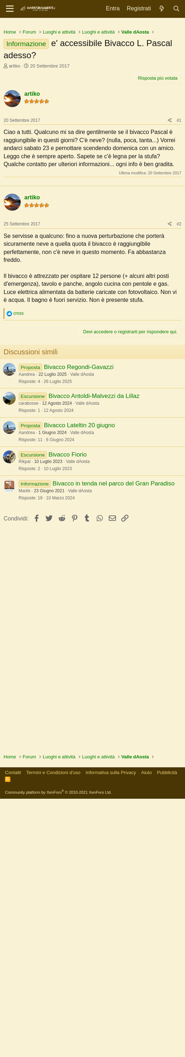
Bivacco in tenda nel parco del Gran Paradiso (114, 638)
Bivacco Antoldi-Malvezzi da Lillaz (93, 550)
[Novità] (162, 9)
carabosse (28, 557)
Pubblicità (167, 1030)
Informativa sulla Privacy (111, 1030)
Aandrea (27, 529)
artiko (14, 166)
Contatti (13, 1030)
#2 (179, 378)
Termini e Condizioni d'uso (53, 1030)
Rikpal (24, 616)
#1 (179, 220)
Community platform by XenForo (58, 1050)
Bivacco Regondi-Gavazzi (79, 521)
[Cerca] (176, 9)
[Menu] (9, 9)
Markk (24, 645)
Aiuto (146, 1030)
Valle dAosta (82, 529)
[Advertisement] (92, 75)
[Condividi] (169, 220)
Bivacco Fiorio (67, 609)
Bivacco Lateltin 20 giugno (79, 580)
